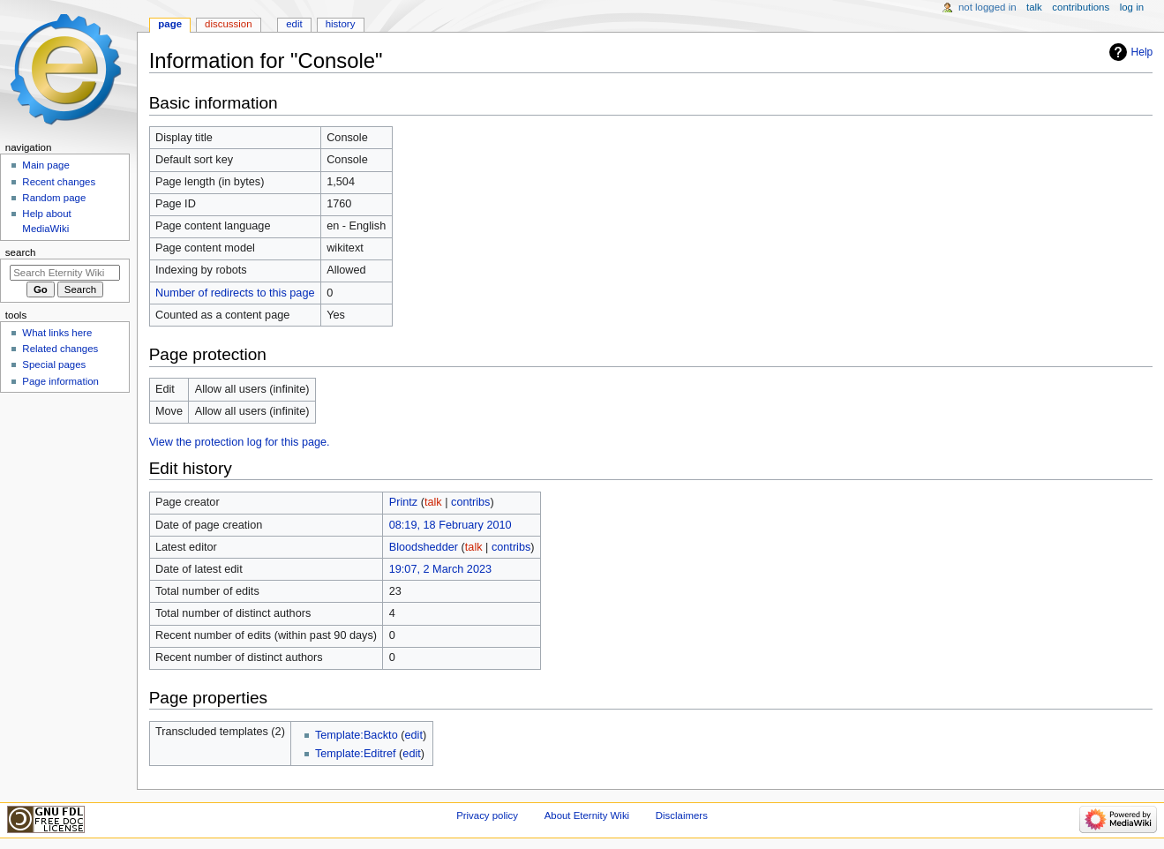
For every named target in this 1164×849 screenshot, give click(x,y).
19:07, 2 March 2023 (440, 569)
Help (1142, 52)
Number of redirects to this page (235, 293)
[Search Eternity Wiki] (65, 273)
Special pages (54, 364)
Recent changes (58, 182)
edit (413, 735)
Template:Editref (355, 754)
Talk (1034, 7)
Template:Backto (356, 735)
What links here (57, 332)
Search (20, 252)
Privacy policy (487, 815)
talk (433, 502)
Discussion (228, 24)
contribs (470, 502)
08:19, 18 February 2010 (450, 525)
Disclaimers (682, 815)
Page (170, 24)
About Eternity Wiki (586, 815)
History (341, 24)
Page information (60, 381)
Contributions (1080, 7)
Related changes (60, 348)
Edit (294, 24)
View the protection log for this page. (239, 442)
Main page (46, 165)
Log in (1132, 7)
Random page (54, 197)
